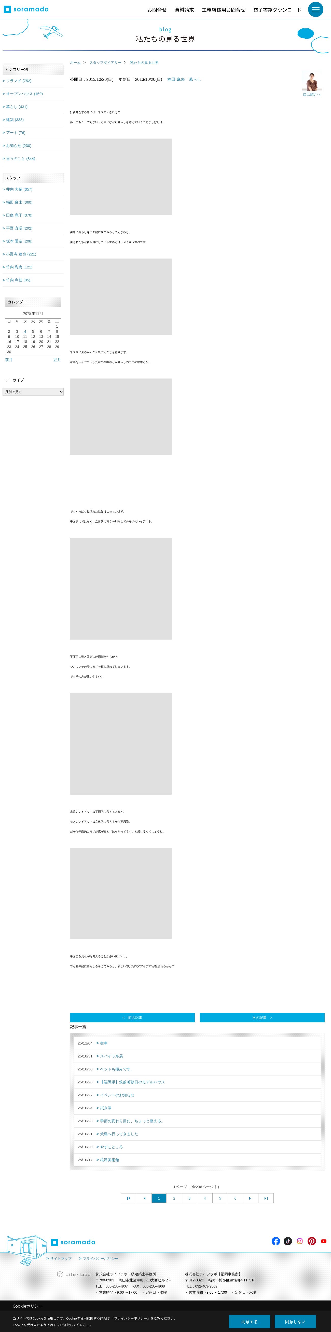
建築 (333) (15, 119)
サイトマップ (61, 1259)
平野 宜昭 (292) (19, 228)
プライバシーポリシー (100, 1259)
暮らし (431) (16, 106)
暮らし (195, 79)
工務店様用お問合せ (223, 9)
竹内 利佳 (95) (18, 280)
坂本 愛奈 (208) (19, 241)
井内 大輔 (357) (19, 189)
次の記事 (259, 1018)
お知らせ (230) (18, 145)
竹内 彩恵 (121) (19, 267)
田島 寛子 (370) (19, 215)
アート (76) (15, 132)
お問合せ (157, 9)
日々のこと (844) (20, 158)
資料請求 (184, 9)
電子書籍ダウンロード (277, 9)
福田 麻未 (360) (19, 202)
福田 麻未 (176, 79)
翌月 (57, 359)
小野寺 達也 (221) (21, 254)
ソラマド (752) (18, 81)
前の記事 (135, 1018)
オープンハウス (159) (24, 94)
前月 (9, 359)
